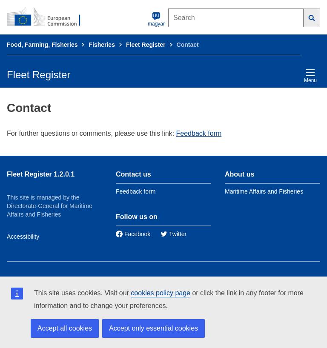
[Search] (312, 18)
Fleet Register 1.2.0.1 (41, 174)
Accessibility (23, 236)
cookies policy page (160, 293)
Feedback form (199, 133)
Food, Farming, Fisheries (42, 44)
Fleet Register (146, 44)
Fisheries (102, 44)
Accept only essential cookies (153, 328)
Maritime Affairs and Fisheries (264, 191)
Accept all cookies (64, 328)
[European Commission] (48, 17)
